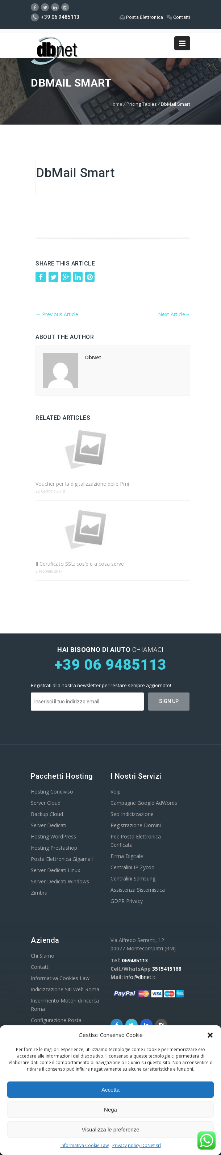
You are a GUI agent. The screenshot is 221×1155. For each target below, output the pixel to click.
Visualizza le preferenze (110, 1129)
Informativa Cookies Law (60, 978)
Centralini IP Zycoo (132, 867)
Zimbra (39, 892)
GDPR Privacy (126, 900)
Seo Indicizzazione (132, 814)
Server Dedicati (48, 825)
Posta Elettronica (141, 17)
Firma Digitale (126, 856)
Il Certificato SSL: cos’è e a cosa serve (80, 564)
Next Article (174, 314)
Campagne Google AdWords (143, 802)
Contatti (178, 17)
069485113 (135, 960)
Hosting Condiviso (52, 791)
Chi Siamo (42, 955)
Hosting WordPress (53, 836)
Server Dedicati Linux (55, 870)
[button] (210, 1035)
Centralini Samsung (132, 878)
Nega (110, 1109)
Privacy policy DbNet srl (136, 1145)
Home (115, 104)
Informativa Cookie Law (85, 1145)
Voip (115, 791)
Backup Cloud (47, 814)
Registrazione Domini (135, 825)
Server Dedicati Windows (60, 881)
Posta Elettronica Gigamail (62, 858)
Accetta (110, 1090)
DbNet (93, 357)
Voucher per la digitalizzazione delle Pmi (82, 484)
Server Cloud (46, 802)
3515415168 (166, 968)
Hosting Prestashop (54, 847)
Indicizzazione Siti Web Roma (65, 989)
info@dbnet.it (139, 977)
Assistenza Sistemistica (137, 889)
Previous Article (57, 314)
